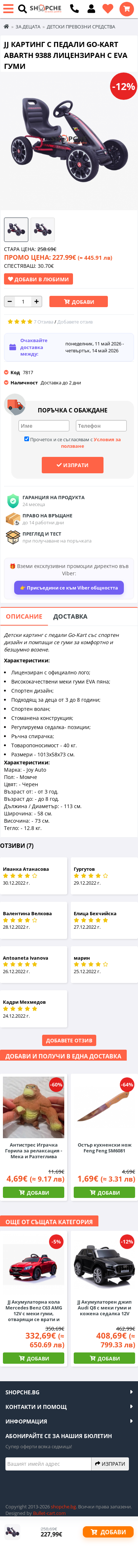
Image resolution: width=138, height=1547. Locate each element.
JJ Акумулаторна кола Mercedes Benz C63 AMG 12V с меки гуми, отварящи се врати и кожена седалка (33, 1313)
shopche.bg (63, 1506)
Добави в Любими (38, 279)
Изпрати (73, 465)
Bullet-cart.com (49, 1513)
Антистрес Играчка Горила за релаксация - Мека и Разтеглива (33, 1150)
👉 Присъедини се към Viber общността (69, 587)
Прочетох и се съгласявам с (72, 443)
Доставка (70, 616)
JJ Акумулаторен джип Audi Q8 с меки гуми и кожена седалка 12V (104, 1307)
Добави (82, 301)
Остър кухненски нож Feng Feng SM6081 (104, 1148)
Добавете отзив (69, 1040)
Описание (24, 616)
